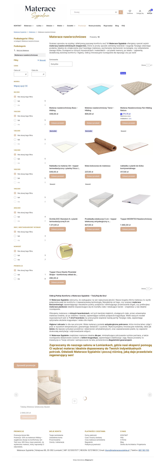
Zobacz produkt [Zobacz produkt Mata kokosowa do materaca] (93, 176)
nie (19, 105)
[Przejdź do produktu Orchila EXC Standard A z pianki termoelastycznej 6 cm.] (65, 199)
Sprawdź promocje (26, 365)
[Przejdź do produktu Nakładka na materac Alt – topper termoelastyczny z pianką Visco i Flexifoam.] (65, 146)
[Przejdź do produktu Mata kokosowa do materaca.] (101, 146)
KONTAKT (124, 435)
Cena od (17, 70)
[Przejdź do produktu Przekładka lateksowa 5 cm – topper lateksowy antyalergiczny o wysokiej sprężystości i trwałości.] (101, 199)
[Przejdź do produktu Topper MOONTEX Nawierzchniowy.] (136, 199)
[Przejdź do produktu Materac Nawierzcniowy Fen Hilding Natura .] (136, 88)
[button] (121, 12)
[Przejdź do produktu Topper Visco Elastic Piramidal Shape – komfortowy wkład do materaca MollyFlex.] (65, 252)
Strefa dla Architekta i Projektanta (133, 444)
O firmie (123, 440)
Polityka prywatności (93, 444)
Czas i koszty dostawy (93, 437)
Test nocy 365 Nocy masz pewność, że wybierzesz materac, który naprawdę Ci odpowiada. (29, 444)
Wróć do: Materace (21, 50)
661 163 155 (144, 450)
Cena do (35, 70)
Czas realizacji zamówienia (95, 440)
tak (19, 101)
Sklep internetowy (82, 460)
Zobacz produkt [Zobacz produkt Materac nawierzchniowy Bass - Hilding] (57, 123)
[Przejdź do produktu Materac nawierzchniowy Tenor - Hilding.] (101, 88)
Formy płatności (91, 435)
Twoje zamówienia (56, 435)
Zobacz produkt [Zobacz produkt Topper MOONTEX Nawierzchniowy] (128, 229)
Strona (143, 65)
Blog (122, 442)
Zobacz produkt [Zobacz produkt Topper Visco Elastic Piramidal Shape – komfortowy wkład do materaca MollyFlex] (57, 282)
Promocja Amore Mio (21, 435)
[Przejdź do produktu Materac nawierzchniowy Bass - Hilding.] (65, 88)
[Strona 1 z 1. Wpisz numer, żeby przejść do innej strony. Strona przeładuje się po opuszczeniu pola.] (148, 65)
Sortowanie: (53, 59)
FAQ (121, 437)
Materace (32, 32)
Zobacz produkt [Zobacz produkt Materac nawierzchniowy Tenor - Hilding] (93, 123)
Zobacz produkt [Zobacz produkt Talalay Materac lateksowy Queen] (28, 417)
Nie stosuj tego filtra (25, 97)
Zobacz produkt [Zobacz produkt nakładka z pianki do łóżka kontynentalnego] (128, 176)
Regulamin (89, 442)
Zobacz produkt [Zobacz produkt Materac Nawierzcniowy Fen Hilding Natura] (128, 123)
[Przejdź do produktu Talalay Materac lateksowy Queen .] (49, 387)
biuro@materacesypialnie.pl (117, 450)
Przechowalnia (54, 440)
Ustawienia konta (55, 437)
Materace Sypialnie (20, 32)
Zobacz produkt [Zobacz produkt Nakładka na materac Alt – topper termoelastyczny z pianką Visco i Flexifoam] (57, 176)
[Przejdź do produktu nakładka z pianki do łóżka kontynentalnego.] (136, 146)
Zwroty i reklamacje (56, 442)
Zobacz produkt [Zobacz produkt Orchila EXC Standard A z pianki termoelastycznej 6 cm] (57, 229)
